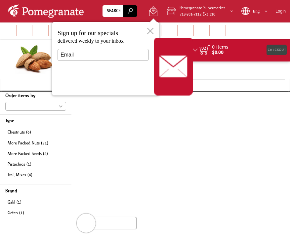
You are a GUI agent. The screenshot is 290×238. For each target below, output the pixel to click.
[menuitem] (8, 30)
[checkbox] (35, 133)
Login (280, 11)
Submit (103, 84)
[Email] (103, 55)
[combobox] (120, 11)
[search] (130, 11)
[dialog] (105, 59)
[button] (153, 11)
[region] (239, 50)
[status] (220, 47)
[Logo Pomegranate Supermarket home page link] (47, 11)
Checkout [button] (277, 50)
